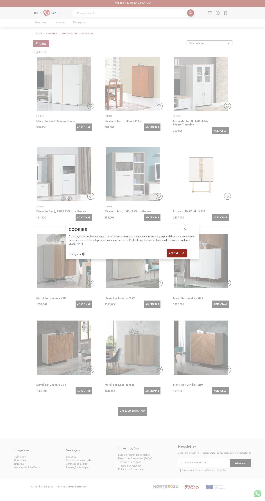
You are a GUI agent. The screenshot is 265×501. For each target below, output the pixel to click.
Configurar (77, 254)
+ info (79, 243)
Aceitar (177, 253)
